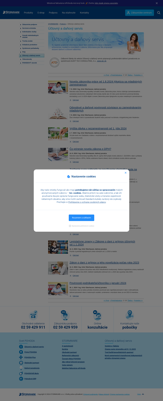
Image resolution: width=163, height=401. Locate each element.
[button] (81, 226)
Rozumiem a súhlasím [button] (81, 218)
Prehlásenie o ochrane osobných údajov (87, 202)
